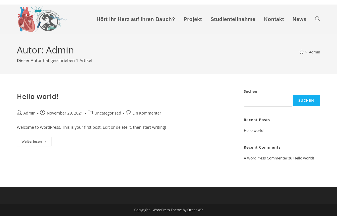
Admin (314, 52)
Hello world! (37, 96)
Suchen (250, 91)
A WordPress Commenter (266, 158)
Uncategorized (107, 113)
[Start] (301, 52)
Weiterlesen (36, 142)
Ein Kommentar (147, 113)
